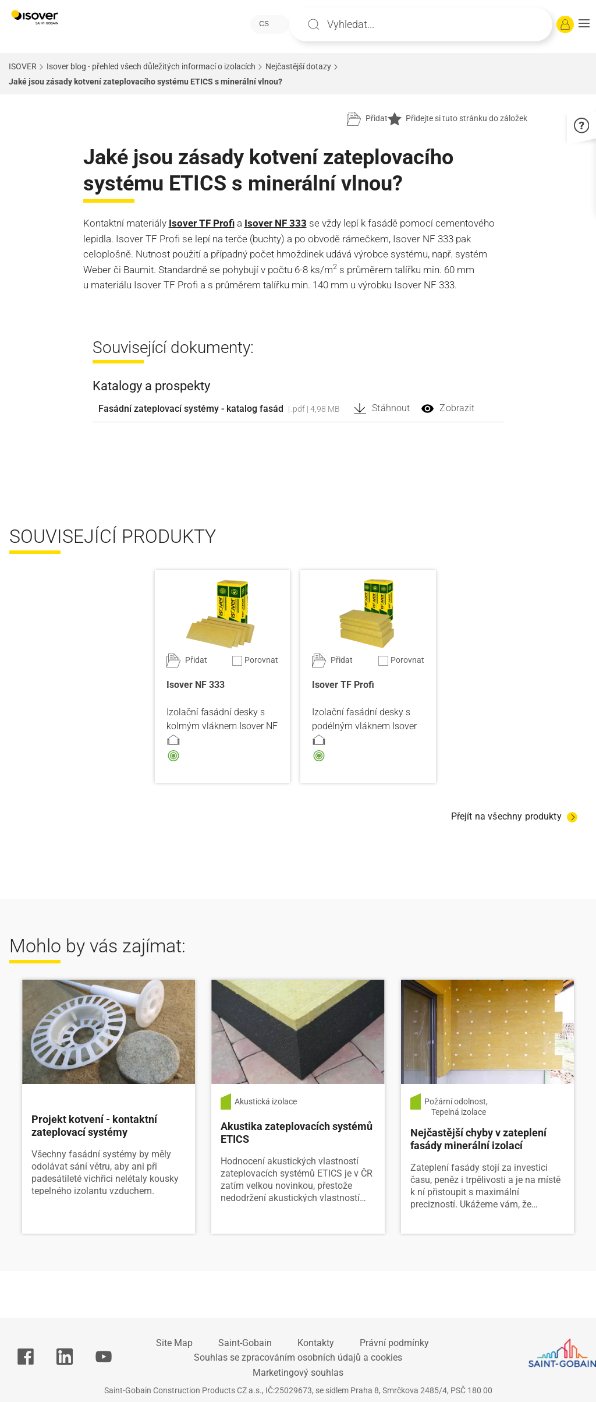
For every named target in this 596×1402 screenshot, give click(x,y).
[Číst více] (108, 1032)
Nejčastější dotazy (298, 66)
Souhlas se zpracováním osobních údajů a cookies (298, 1357)
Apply (314, 24)
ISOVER (23, 66)
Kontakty (315, 1342)
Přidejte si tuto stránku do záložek (457, 119)
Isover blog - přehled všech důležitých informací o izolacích (151, 66)
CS (264, 24)
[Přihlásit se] (565, 24)
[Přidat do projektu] (367, 119)
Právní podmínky (394, 1342)
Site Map (174, 1342)
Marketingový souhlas (298, 1372)
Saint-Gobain (245, 1342)
